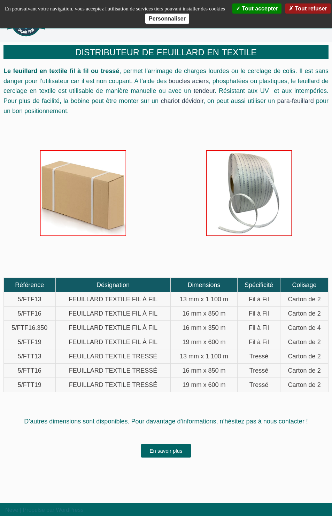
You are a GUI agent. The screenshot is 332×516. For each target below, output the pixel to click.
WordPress (70, 510)
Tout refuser (308, 8)
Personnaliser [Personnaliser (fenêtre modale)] (167, 19)
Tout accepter (257, 8)
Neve (11, 510)
